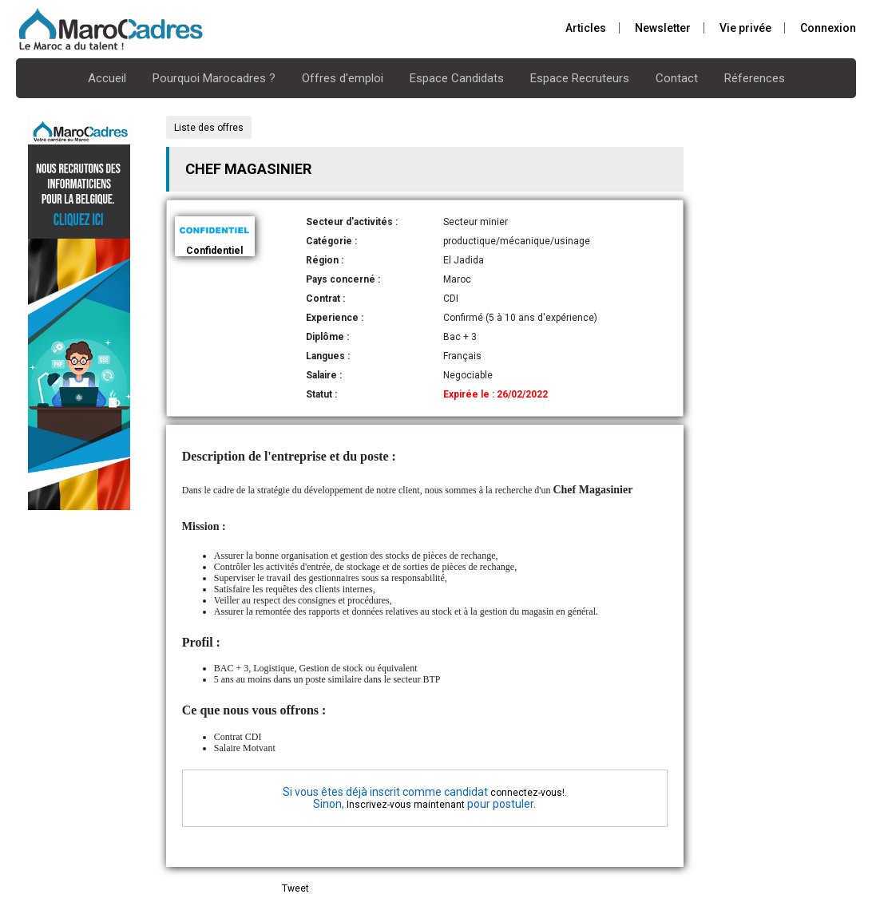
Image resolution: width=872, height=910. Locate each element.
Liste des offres (209, 127)
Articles (585, 28)
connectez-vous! (527, 792)
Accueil (107, 78)
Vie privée (745, 28)
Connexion (828, 28)
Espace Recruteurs (579, 78)
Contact (677, 78)
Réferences (754, 78)
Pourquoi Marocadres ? (214, 78)
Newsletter (663, 28)
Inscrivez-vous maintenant (406, 804)
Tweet (295, 888)
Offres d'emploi (342, 78)
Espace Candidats (457, 78)
